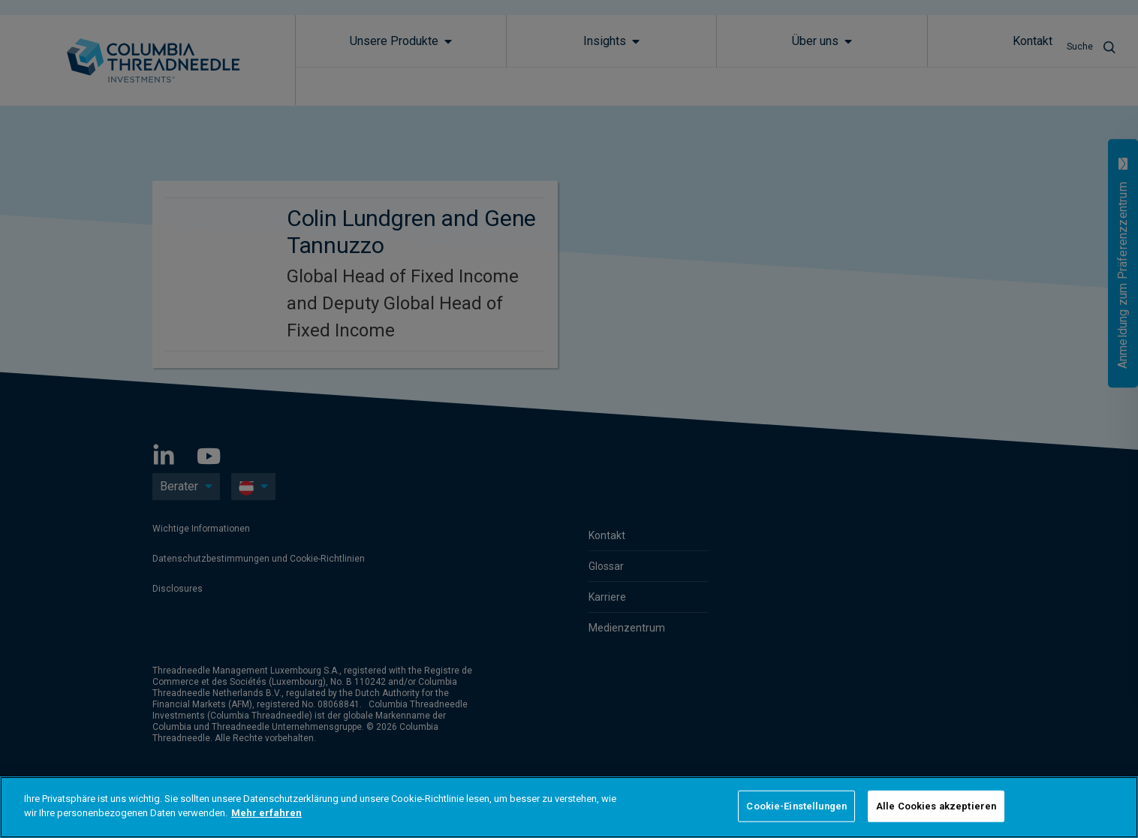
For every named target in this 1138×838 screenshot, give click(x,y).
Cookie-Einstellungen (796, 806)
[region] (569, 807)
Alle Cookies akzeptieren (936, 806)
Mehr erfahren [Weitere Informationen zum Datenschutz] (266, 812)
